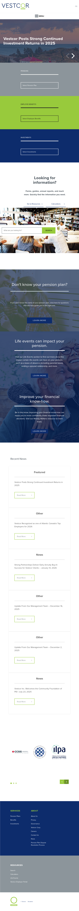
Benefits (13, 820)
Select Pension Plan (30, 85)
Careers (34, 831)
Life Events (14, 878)
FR (76, 6)
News (33, 839)
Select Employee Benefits (32, 119)
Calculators (55, 204)
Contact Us (35, 835)
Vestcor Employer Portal (18, 882)
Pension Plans (15, 816)
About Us (34, 816)
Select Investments (29, 152)
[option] (39, 41)
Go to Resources (33, 204)
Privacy (33, 820)
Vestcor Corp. (36, 828)
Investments (14, 824)
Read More (21, 495)
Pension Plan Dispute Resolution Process (38, 844)
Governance (35, 824)
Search (12, 870)
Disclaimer (30, 901)
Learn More (39, 320)
